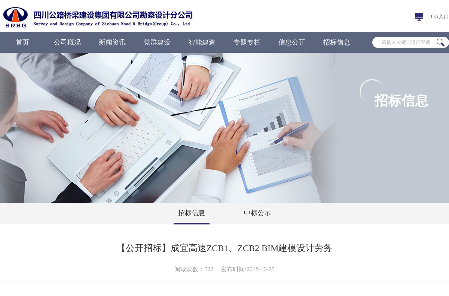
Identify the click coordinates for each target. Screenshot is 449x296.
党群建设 (157, 42)
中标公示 (257, 213)
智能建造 (202, 42)
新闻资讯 (112, 42)
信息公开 (291, 42)
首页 (22, 42)
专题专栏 (246, 42)
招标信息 (336, 42)
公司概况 (67, 42)
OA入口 (440, 16)
